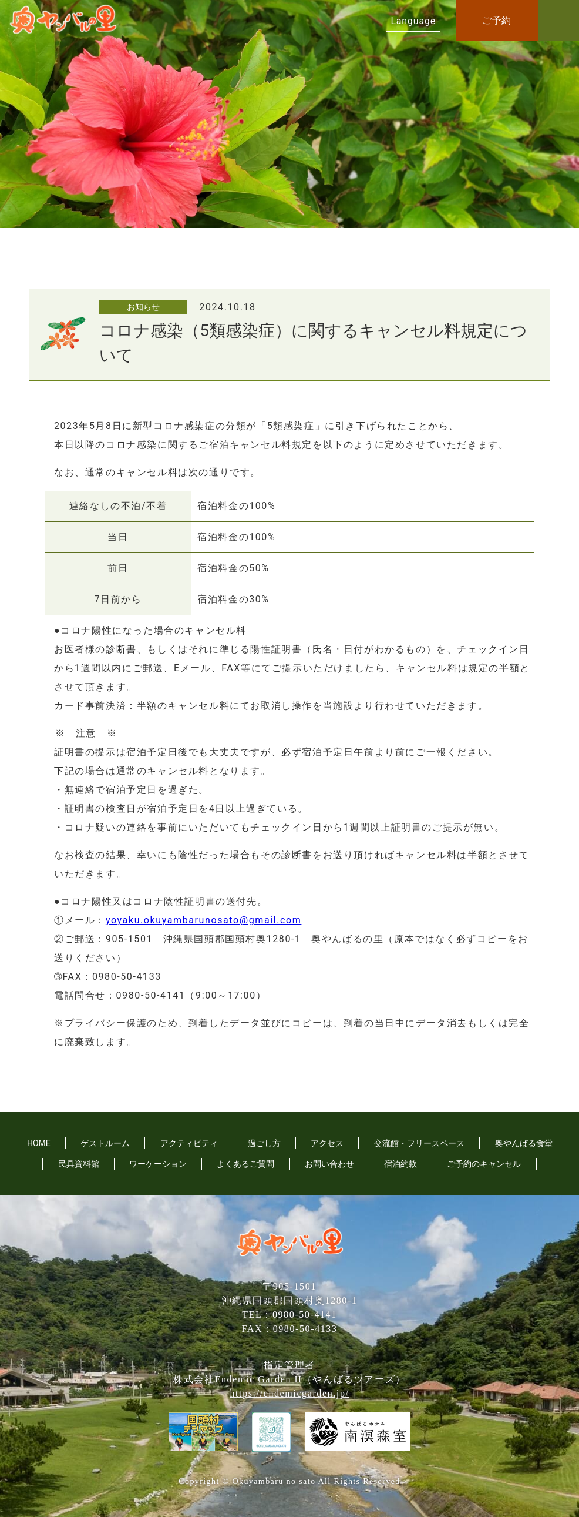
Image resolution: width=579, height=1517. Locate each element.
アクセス (327, 1143)
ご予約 (496, 20)
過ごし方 (264, 1143)
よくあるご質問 (245, 1163)
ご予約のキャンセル (484, 1163)
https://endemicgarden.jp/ (289, 1393)
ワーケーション (158, 1163)
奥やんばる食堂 (524, 1143)
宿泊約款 (400, 1163)
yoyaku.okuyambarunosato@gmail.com (203, 920)
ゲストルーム (105, 1143)
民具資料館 (78, 1163)
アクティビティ (189, 1143)
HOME (39, 1143)
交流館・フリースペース (419, 1143)
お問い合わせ (329, 1163)
